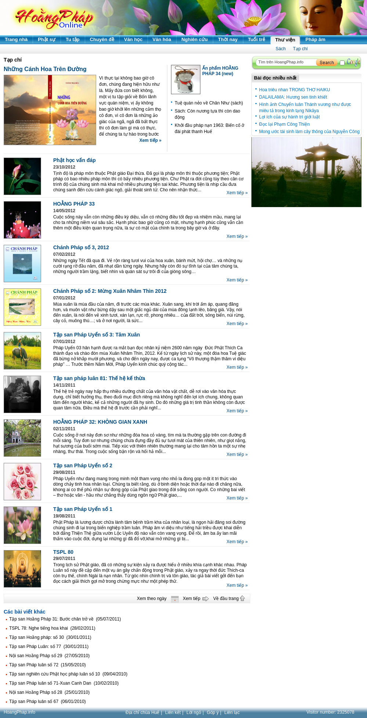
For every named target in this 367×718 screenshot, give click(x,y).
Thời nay (228, 39)
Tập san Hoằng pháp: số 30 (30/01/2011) (50, 637)
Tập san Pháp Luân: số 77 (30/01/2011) (48, 646)
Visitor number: (330, 712)
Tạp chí (300, 48)
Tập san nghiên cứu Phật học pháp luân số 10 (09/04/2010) (68, 674)
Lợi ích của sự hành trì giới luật (289, 116)
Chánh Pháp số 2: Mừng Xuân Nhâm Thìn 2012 (110, 291)
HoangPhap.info (19, 712)
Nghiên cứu (194, 39)
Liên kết (173, 712)
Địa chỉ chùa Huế (142, 712)
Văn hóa (162, 39)
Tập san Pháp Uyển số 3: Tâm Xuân (96, 335)
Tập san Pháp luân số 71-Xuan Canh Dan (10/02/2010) (64, 683)
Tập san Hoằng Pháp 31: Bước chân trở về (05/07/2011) (65, 619)
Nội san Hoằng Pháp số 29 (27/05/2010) (49, 655)
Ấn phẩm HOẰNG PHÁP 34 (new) (220, 71)
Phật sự (46, 39)
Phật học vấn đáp (74, 160)
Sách (281, 48)
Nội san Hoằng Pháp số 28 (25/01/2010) (49, 692)
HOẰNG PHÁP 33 (74, 204)
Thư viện (285, 40)
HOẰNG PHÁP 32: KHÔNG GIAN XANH (100, 422)
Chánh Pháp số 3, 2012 (81, 247)
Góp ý (213, 712)
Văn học (133, 39)
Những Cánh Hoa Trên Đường (45, 69)
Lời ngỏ (193, 712)
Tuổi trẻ (256, 39)
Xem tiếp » (150, 140)
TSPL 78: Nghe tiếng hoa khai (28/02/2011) (52, 628)
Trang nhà (16, 39)
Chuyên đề (102, 39)
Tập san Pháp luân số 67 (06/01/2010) (47, 701)
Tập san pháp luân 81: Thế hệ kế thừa (99, 378)
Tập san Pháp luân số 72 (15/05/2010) (47, 664)
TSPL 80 (63, 552)
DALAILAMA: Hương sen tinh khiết (293, 97)
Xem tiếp (191, 598)
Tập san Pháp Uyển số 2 (82, 465)
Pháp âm (315, 39)
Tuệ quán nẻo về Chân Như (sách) (209, 103)
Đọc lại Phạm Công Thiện (284, 124)
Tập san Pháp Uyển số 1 (82, 509)
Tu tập (73, 39)
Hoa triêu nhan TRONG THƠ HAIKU (294, 89)
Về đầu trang (226, 598)
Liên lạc (232, 712)
